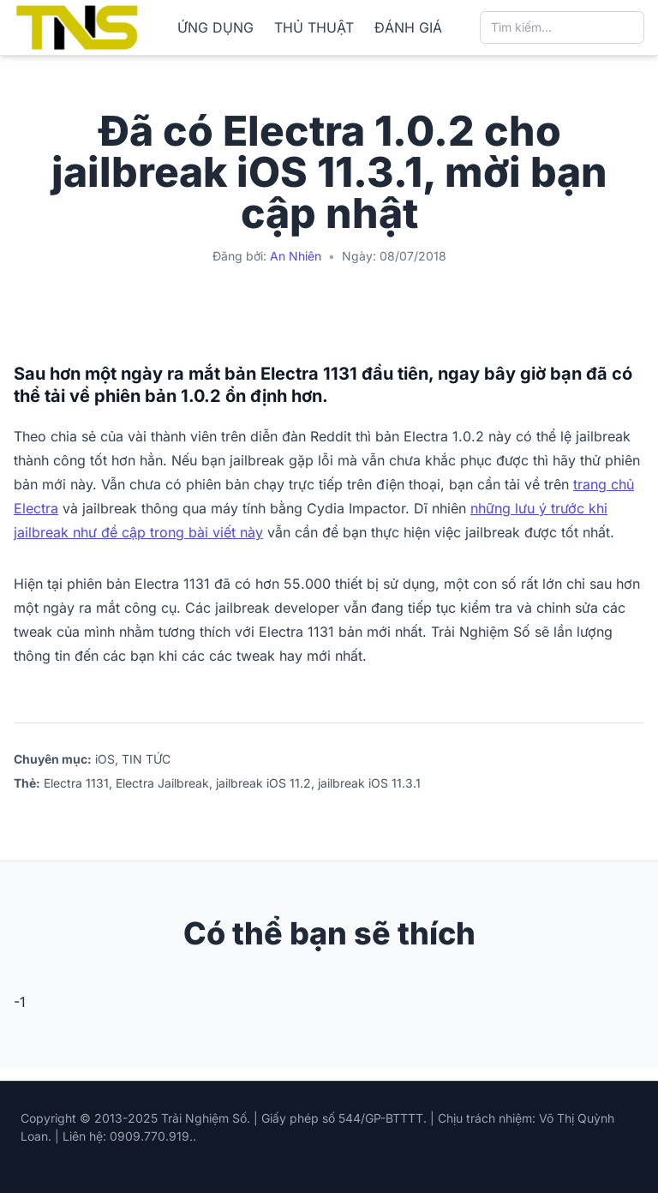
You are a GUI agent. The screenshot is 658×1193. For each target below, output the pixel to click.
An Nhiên (295, 256)
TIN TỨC (146, 759)
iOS (105, 759)
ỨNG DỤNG (215, 27)
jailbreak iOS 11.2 (263, 783)
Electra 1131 (76, 783)
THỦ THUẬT (314, 27)
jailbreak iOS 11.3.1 (369, 783)
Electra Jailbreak (162, 783)
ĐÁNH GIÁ (408, 27)
